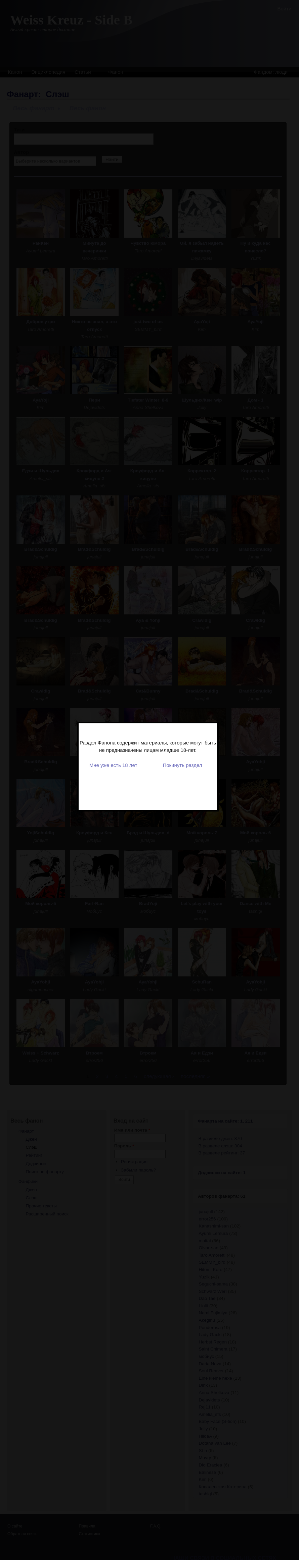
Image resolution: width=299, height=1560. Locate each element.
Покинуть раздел (183, 727)
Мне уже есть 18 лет (114, 727)
